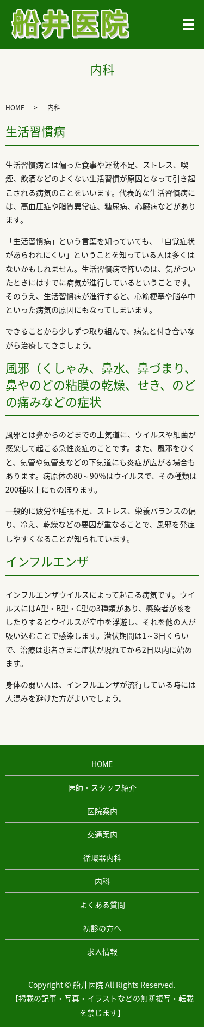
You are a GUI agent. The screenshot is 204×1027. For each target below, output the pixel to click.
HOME (14, 107)
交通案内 (102, 834)
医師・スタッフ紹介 (102, 787)
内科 (102, 881)
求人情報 (102, 951)
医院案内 (102, 810)
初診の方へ (102, 927)
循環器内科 (102, 857)
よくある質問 (102, 904)
